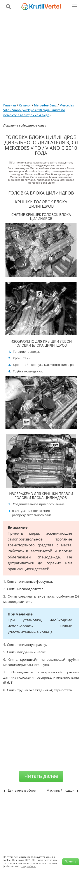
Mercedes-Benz (45, 105)
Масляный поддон (60, 790)
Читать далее (41, 775)
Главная (9, 105)
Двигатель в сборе (22, 790)
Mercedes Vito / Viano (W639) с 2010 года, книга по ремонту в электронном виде (38, 110)
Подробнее (28, 866)
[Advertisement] (41, 56)
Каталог (25, 105)
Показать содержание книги (24, 125)
